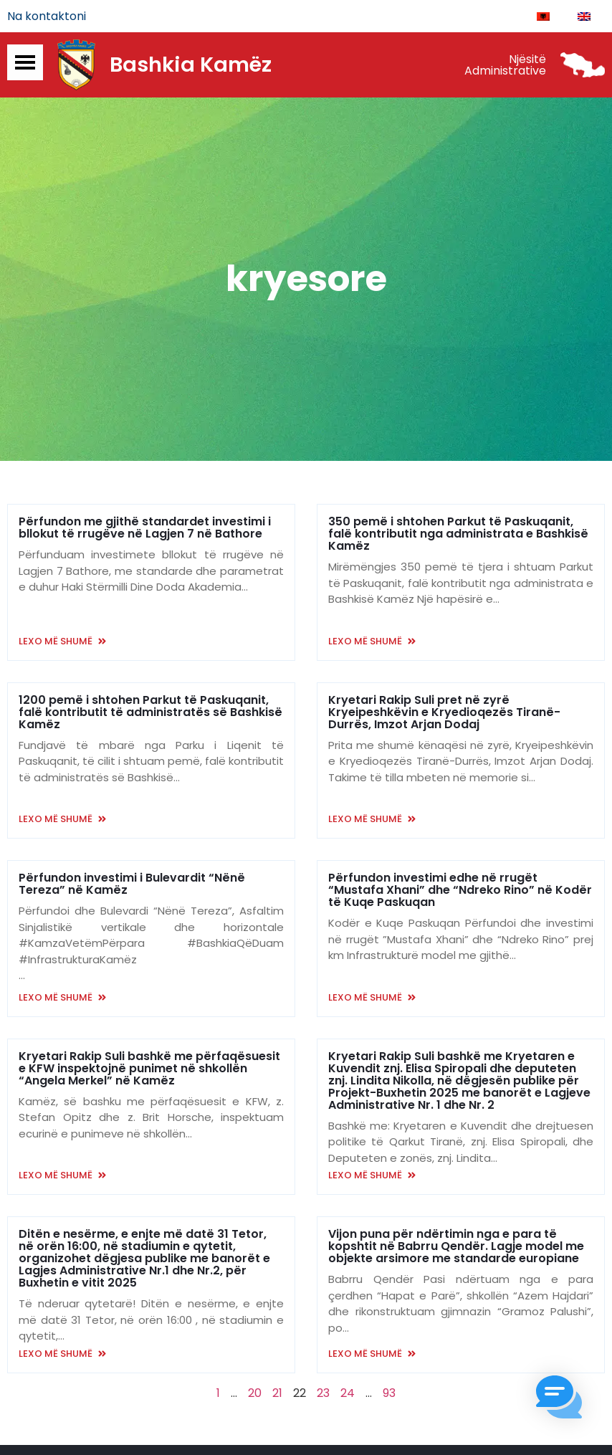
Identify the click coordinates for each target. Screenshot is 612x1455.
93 (389, 1394)
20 (255, 1394)
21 (277, 1394)
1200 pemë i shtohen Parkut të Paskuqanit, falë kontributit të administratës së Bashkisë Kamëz (150, 713)
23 (323, 1394)
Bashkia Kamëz (191, 66)
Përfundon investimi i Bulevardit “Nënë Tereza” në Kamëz (132, 886)
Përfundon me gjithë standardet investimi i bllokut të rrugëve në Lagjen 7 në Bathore (145, 529)
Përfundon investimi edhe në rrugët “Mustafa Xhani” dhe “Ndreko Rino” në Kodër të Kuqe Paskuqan (460, 892)
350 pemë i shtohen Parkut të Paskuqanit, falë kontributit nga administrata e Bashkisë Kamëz (458, 535)
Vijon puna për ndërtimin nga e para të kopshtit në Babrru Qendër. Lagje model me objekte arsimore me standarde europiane (456, 1248)
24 (347, 1394)
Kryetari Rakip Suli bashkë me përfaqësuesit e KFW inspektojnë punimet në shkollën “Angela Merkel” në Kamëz (149, 1069)
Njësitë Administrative (505, 66)
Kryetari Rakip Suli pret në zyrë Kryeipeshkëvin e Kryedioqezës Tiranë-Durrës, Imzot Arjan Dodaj (444, 713)
